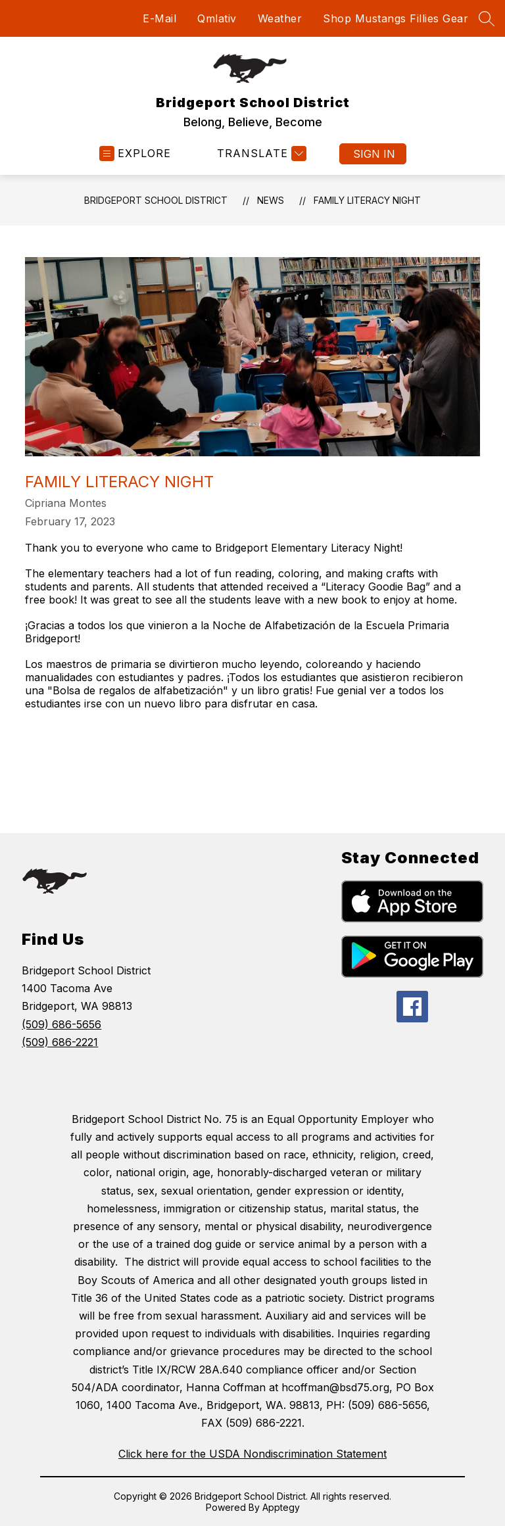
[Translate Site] (260, 153)
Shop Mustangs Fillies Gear (395, 18)
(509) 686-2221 (60, 1042)
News (270, 200)
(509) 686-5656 (61, 1024)
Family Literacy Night (367, 200)
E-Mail (159, 18)
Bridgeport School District (156, 200)
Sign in (374, 153)
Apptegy (281, 1507)
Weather (280, 18)
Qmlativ (217, 18)
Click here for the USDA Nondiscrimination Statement (252, 1453)
